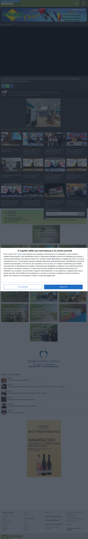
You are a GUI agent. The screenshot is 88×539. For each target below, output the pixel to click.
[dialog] (44, 269)
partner (19, 254)
